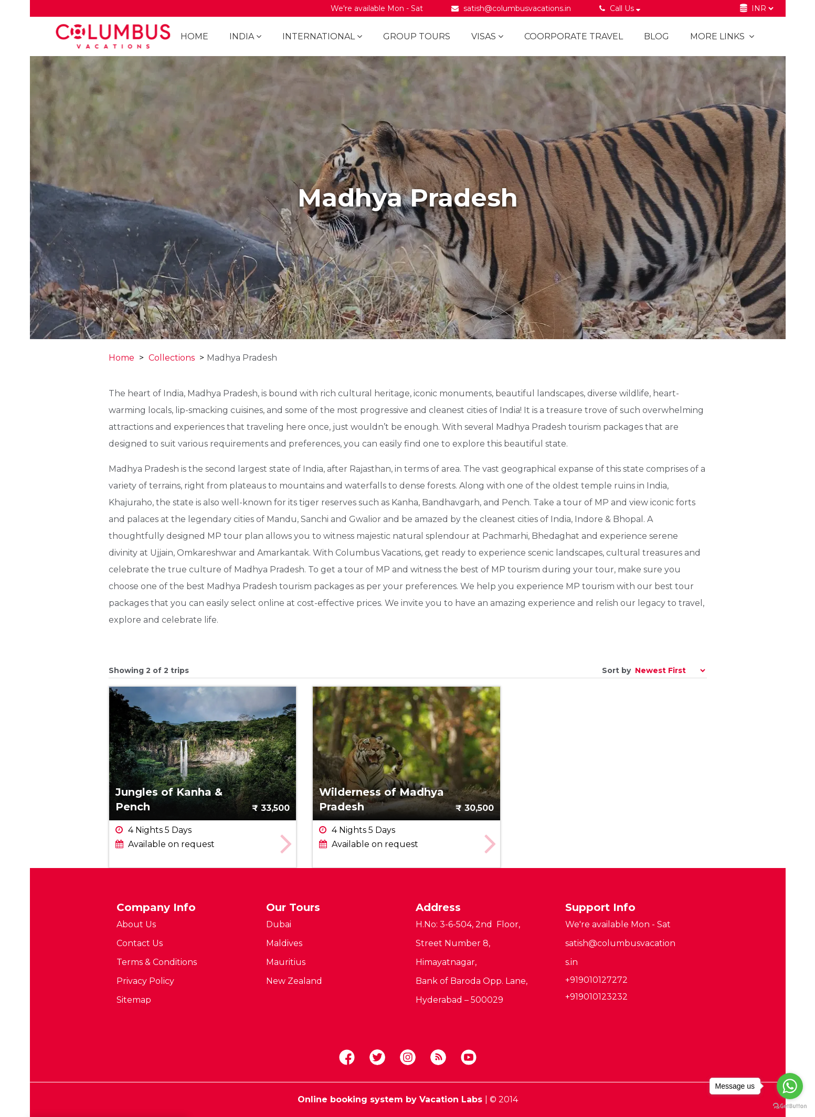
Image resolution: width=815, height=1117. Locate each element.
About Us (136, 924)
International (322, 36)
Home (194, 36)
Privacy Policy (145, 981)
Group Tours (416, 36)
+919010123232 (596, 997)
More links (722, 36)
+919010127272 (596, 980)
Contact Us (140, 943)
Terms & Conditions (157, 962)
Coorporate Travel (573, 36)
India (245, 36)
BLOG (656, 36)
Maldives (284, 943)
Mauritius (285, 962)
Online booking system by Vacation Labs (391, 1099)
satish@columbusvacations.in (517, 8)
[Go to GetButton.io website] (790, 1106)
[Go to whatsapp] (790, 1086)
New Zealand (294, 981)
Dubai (278, 924)
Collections (172, 358)
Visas (487, 36)
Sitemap (134, 1000)
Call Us (621, 8)
